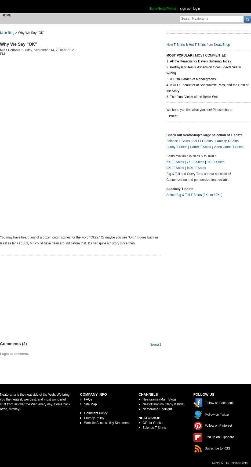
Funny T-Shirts (176, 147)
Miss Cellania (10, 50)
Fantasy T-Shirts (227, 141)
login (196, 8)
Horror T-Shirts (200, 147)
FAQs (88, 399)
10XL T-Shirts (196, 168)
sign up (185, 8)
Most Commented (210, 55)
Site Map (90, 404)
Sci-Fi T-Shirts (202, 141)
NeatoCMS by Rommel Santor (230, 463)
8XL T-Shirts (215, 162)
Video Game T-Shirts (228, 147)
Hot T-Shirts (197, 45)
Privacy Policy (94, 418)
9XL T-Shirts (175, 168)
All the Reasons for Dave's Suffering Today (200, 61)
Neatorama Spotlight (157, 409)
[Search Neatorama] (211, 18)
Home (6, 15)
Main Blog (7, 33)
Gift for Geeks (152, 423)
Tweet (173, 116)
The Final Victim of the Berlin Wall (194, 97)
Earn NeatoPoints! (163, 8)
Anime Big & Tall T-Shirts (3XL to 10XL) (194, 195)
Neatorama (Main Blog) (159, 399)
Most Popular (179, 55)
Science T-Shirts (178, 141)
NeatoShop (222, 45)
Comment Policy (95, 413)
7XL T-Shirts (195, 162)
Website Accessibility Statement (106, 423)
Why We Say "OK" (18, 44)
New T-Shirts (175, 45)
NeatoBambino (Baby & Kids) (163, 404)
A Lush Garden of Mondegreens (193, 79)
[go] (247, 19)
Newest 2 (155, 344)
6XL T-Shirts (175, 162)
